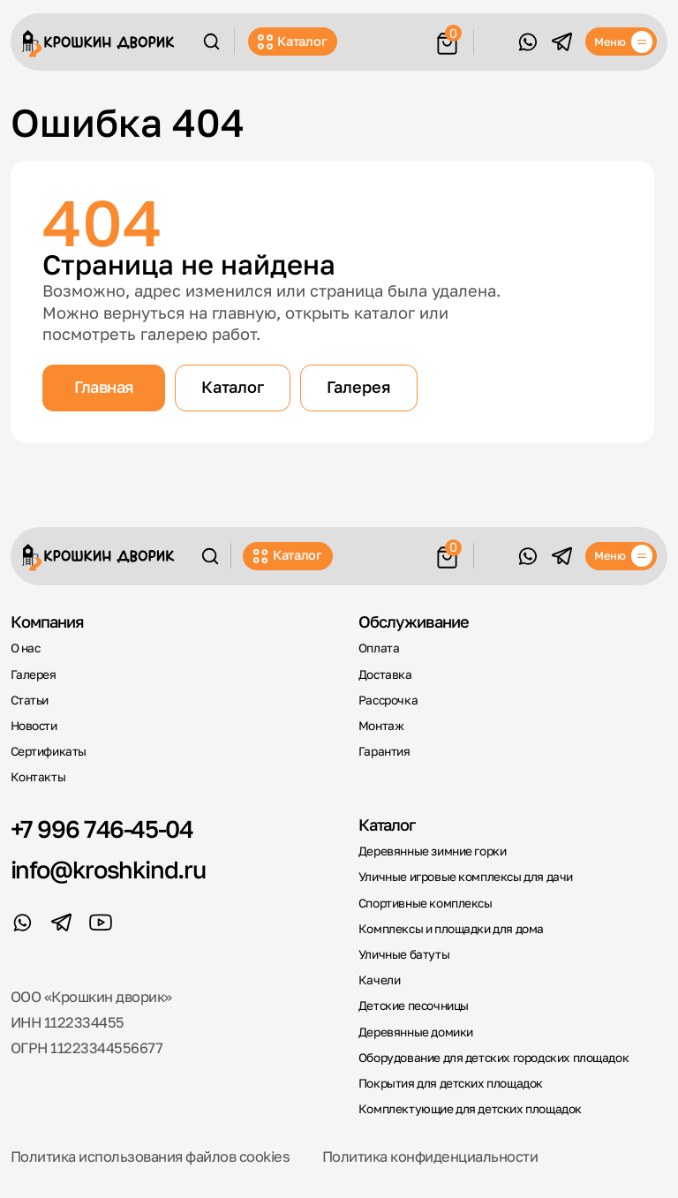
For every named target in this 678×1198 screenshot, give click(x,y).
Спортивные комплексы (425, 903)
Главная (103, 386)
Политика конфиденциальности (430, 1157)
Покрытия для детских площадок (450, 1083)
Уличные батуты (403, 954)
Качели (379, 980)
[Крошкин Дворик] (98, 43)
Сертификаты (49, 751)
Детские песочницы (413, 1005)
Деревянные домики (415, 1032)
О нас (26, 648)
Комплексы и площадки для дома (451, 929)
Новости (34, 726)
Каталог (292, 41)
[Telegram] (561, 41)
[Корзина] (447, 40)
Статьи (30, 700)
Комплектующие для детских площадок (470, 1109)
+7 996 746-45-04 (102, 828)
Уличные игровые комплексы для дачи (465, 877)
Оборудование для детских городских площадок (493, 1058)
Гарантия (384, 751)
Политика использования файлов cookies (150, 1157)
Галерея (358, 386)
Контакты (38, 777)
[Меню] (621, 41)
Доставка (385, 674)
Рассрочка (388, 700)
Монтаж (381, 726)
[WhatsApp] (527, 41)
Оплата (379, 648)
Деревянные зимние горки (432, 851)
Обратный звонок (494, 41)
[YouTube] (100, 922)
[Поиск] (212, 41)
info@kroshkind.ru (108, 869)
